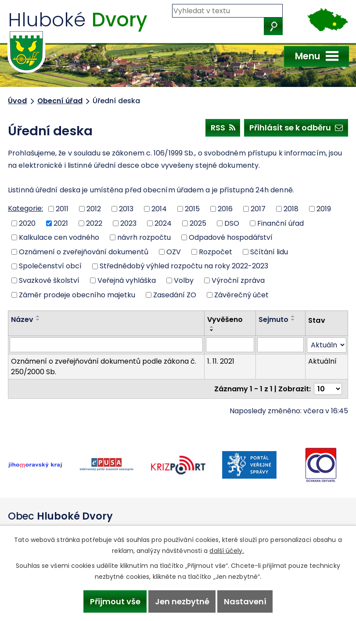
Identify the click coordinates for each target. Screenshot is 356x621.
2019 (323, 209)
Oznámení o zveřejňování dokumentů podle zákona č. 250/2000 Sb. (103, 366)
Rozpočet (215, 251)
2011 (62, 209)
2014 (159, 209)
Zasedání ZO (174, 294)
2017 (258, 209)
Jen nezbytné (182, 601)
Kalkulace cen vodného (59, 237)
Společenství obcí (50, 266)
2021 (61, 223)
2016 (225, 209)
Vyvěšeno (225, 319)
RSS (223, 127)
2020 (27, 223)
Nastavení (245, 601)
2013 (126, 209)
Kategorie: (25, 208)
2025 (198, 223)
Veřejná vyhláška (126, 280)
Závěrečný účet (241, 294)
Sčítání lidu (269, 251)
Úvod (17, 101)
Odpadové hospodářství (231, 237)
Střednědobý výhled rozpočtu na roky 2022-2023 (184, 266)
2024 (163, 223)
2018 (291, 209)
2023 (128, 223)
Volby (184, 280)
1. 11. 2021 (220, 361)
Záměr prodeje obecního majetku (77, 294)
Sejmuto (273, 319)
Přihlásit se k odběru (296, 127)
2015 (192, 209)
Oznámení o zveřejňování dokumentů (83, 251)
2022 (94, 223)
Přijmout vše (115, 601)
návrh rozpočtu (144, 237)
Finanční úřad (280, 223)
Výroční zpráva (238, 280)
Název (22, 319)
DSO (231, 223)
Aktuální (322, 361)
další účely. (226, 550)
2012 (93, 209)
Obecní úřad (60, 101)
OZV (173, 251)
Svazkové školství (49, 280)
